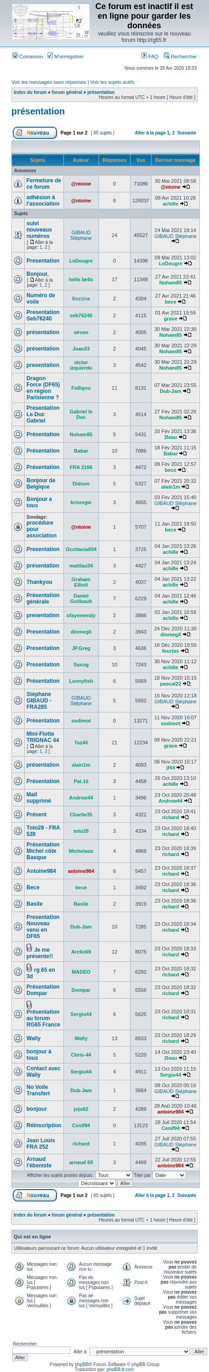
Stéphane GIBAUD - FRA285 (39, 700)
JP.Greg (81, 648)
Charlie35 (81, 814)
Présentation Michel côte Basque (43, 851)
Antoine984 (41, 871)
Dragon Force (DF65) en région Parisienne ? (43, 388)
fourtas (170, 651)
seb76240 (81, 315)
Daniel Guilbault (81, 598)
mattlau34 (81, 565)
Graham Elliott (81, 582)
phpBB (82, 1364)
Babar (81, 451)
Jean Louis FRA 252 (40, 1143)
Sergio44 (80, 1014)
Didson (81, 483)
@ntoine (81, 183)
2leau (170, 437)
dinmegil (81, 631)
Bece (33, 887)
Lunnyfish (81, 681)
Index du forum (30, 92)
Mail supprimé (38, 797)
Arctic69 (81, 951)
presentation (42, 365)
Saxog (81, 664)
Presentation (43, 261)
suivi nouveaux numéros (39, 229)
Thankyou (39, 582)
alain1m (170, 487)
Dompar (81, 990)
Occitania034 (81, 549)
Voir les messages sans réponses (48, 82)
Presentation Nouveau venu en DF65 (43, 926)
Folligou (81, 388)
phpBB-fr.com (121, 1369)
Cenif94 (81, 1125)
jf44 (170, 767)
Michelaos (81, 851)
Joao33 (81, 348)
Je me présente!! (39, 953)
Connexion (27, 56)
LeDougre (81, 260)
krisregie (81, 502)
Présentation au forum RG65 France (43, 1018)
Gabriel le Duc (81, 414)
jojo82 (81, 1109)
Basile (34, 904)
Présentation (43, 434)
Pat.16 (80, 781)
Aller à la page (150, 132)
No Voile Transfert (38, 1090)
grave (170, 318)
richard (170, 817)
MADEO (81, 972)
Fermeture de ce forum (43, 183)
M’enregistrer (65, 56)
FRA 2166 (81, 467)
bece (170, 301)
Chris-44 (81, 1054)
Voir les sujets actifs (112, 82)
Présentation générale (43, 598)
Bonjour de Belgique (40, 483)
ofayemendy (81, 615)
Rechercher (180, 56)
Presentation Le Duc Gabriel (43, 414)
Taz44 (81, 742)
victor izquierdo (81, 365)
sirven (80, 332)
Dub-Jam (170, 391)
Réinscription (44, 1125)
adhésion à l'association (42, 200)
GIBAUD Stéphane (81, 235)
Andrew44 (81, 797)
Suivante (186, 132)
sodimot (81, 720)
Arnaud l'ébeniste (39, 1162)
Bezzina (81, 298)
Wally (33, 1038)
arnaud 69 (81, 1162)
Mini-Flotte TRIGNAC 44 (42, 737)
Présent (36, 814)
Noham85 (170, 282)
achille (170, 203)
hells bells (81, 279)
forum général (67, 92)
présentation (101, 92)
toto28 (81, 831)
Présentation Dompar (43, 990)
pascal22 (170, 683)
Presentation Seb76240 (43, 315)
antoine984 (81, 871)
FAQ (149, 56)
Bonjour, (37, 274)
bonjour (36, 1109)
